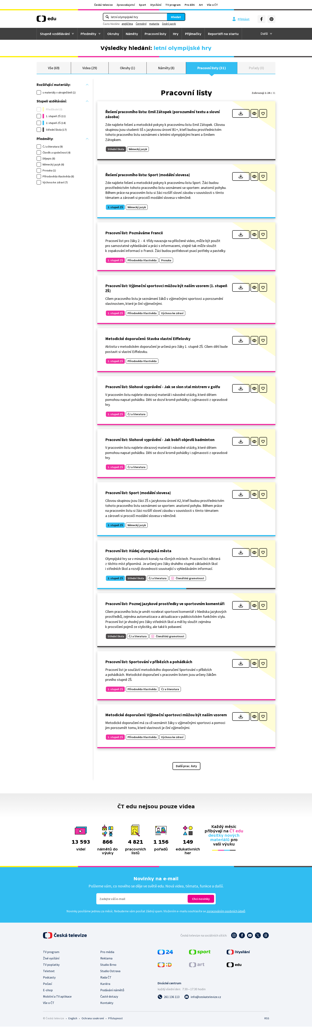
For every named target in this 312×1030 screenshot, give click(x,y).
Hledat (176, 17)
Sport (142, 5)
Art (201, 5)
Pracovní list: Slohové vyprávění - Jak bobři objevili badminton (159, 442)
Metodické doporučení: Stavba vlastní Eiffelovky (147, 341)
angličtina (127, 23)
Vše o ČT (212, 5)
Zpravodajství (126, 5)
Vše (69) (53, 69)
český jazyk (169, 23)
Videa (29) (89, 69)
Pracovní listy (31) (211, 69)
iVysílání (156, 5)
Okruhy (113, 34)
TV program (173, 5)
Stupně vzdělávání (55, 34)
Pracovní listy (155, 34)
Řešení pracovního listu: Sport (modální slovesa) (147, 178)
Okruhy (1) (127, 69)
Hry (175, 34)
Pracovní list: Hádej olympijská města (138, 554)
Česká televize (103, 5)
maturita (154, 23)
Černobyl (141, 23)
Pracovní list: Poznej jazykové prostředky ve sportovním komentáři (164, 606)
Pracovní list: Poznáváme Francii (134, 236)
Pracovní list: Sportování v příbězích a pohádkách (148, 665)
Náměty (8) (166, 69)
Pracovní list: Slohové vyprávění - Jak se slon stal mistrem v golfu (162, 390)
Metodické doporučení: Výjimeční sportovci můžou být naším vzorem (166, 718)
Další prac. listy (186, 769)
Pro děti (190, 5)
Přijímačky (193, 34)
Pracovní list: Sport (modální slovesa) (138, 496)
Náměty (132, 34)
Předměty (88, 34)
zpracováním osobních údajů (226, 914)
